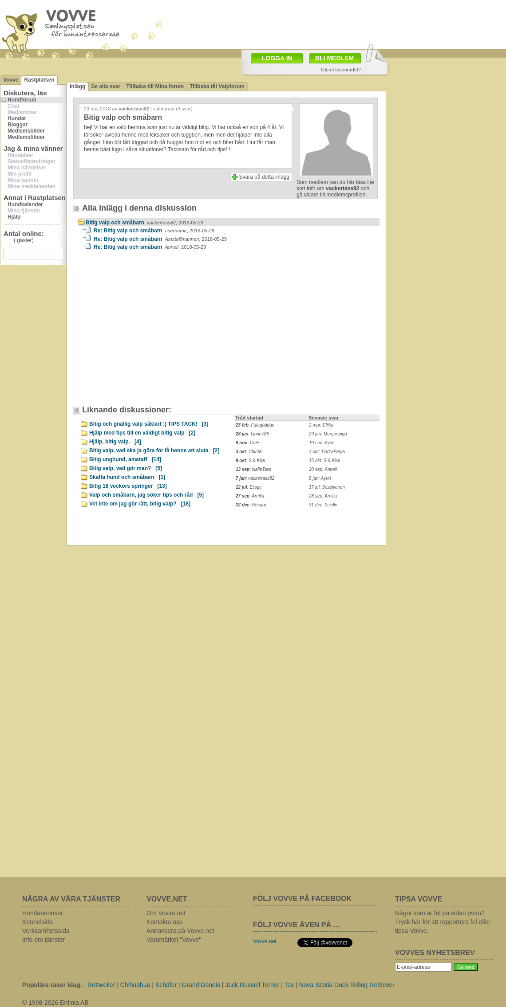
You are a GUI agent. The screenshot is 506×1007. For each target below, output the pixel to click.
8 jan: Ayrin (320, 478)
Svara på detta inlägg (264, 177)
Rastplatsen (39, 80)
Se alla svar (105, 86)
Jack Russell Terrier (252, 984)
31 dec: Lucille (323, 504)
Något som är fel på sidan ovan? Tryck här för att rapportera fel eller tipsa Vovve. (442, 921)
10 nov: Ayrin (322, 442)
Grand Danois (201, 984)
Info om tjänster (43, 939)
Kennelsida (37, 921)
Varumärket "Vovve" (173, 939)
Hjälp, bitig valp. (115, 442)
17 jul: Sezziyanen (327, 487)
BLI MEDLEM (334, 58)
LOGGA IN (277, 58)
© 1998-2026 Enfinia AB (55, 1002)
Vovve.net (265, 941)
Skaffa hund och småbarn (127, 477)
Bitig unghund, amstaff (125, 459)
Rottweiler (101, 984)
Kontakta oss (164, 921)
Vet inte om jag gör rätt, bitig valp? (139, 504)
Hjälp (14, 217)
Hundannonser (42, 913)
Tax (289, 984)
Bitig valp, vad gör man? (125, 468)
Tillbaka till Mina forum (155, 86)
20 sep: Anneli (323, 469)
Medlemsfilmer (26, 137)
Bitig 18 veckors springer (128, 486)
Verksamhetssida (46, 930)
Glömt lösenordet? (341, 69)
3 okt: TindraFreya (327, 451)
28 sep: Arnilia (323, 496)
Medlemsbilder (26, 131)
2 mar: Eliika (321, 425)
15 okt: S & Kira (324, 460)
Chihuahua (135, 984)
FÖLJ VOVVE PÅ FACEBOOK (302, 898)
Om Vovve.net (166, 913)
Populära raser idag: (52, 984)
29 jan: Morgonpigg (328, 433)
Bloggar (18, 124)
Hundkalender (25, 204)
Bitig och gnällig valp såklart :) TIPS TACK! (148, 424)
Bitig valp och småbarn (144, 222)
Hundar (17, 118)
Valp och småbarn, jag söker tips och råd (146, 495)
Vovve (10, 80)
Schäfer (166, 984)
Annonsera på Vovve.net (180, 930)
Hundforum (22, 100)
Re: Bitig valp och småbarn (154, 230)
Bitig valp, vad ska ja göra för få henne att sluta (154, 450)
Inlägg (77, 86)
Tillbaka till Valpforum (217, 86)
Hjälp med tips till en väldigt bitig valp (142, 433)
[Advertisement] (153, 332)
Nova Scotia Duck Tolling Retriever (347, 984)
